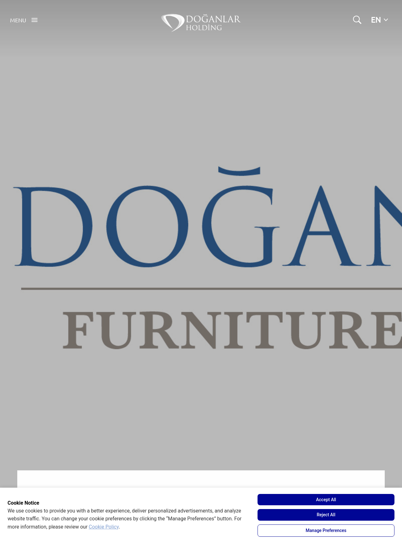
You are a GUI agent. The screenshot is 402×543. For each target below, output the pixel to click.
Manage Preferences (326, 530)
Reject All (326, 514)
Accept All (326, 499)
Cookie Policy (104, 527)
